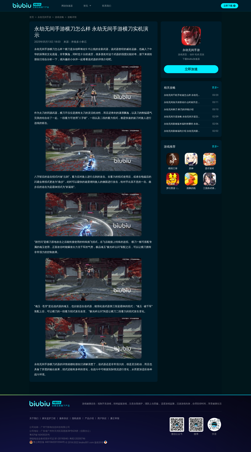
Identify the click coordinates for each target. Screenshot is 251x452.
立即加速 (191, 69)
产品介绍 (89, 418)
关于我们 (33, 418)
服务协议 (63, 418)
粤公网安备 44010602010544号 (47, 442)
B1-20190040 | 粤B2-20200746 (70, 438)
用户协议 (101, 418)
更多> (215, 87)
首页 (31, 17)
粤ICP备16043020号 (39, 434)
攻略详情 (72, 17)
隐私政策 (76, 418)
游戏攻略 (59, 17)
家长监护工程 (49, 418)
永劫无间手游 (44, 17)
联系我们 (106, 5)
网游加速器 (67, 5)
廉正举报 (114, 418)
